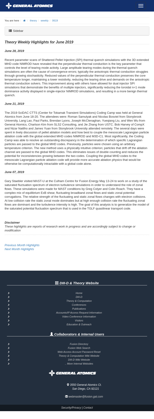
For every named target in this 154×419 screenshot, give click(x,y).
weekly (44, 20)
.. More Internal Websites (79, 363)
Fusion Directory (79, 344)
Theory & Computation (79, 300)
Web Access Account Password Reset (78, 351)
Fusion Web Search (79, 348)
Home (79, 293)
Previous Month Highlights (22, 245)
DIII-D (79, 297)
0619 (55, 20)
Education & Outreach (78, 324)
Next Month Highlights (19, 249)
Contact (88, 407)
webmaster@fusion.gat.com (86, 396)
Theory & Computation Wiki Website (79, 355)
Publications (79, 308)
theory (33, 20)
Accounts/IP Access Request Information (79, 312)
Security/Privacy (71, 407)
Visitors (79, 320)
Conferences (79, 304)
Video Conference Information (79, 316)
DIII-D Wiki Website (79, 359)
